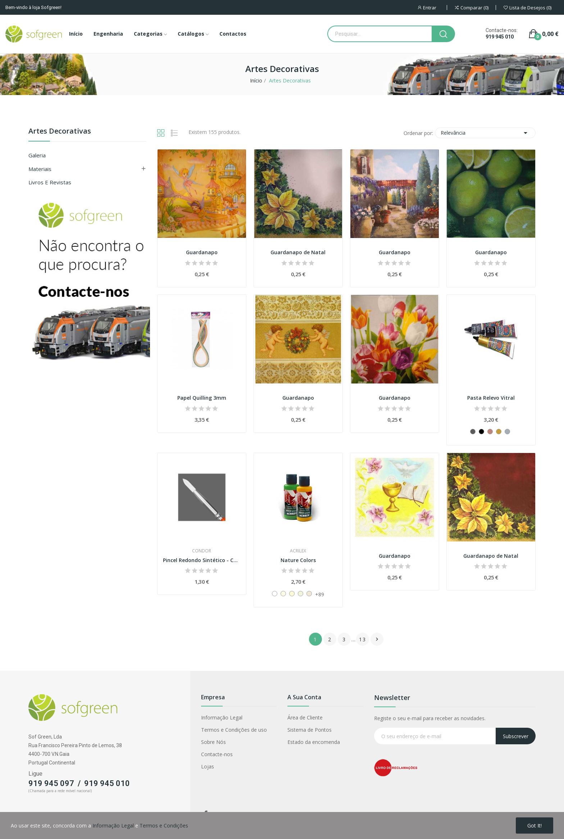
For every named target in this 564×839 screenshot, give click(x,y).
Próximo (377, 639)
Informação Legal (221, 717)
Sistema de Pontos (309, 729)
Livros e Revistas (49, 182)
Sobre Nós (213, 742)
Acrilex (298, 551)
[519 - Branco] (274, 593)
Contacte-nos (217, 754)
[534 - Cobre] (490, 431)
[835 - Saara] (309, 593)
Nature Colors (298, 560)
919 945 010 (500, 36)
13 (362, 639)
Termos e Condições (164, 825)
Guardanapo (202, 252)
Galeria (37, 155)
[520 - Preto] (481, 431)
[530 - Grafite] (473, 431)
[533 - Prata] (507, 431)
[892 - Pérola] (292, 593)
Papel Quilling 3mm (201, 397)
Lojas (207, 766)
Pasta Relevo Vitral (491, 397)
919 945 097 (51, 783)
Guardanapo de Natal (298, 252)
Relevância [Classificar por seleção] (485, 133)
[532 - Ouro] (498, 431)
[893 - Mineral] (300, 593)
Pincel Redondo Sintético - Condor (202, 560)
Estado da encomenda (313, 742)
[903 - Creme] (283, 593)
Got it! (534, 825)
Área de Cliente (305, 717)
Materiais (39, 168)
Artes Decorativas (59, 131)
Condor (201, 551)
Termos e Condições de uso (234, 729)
